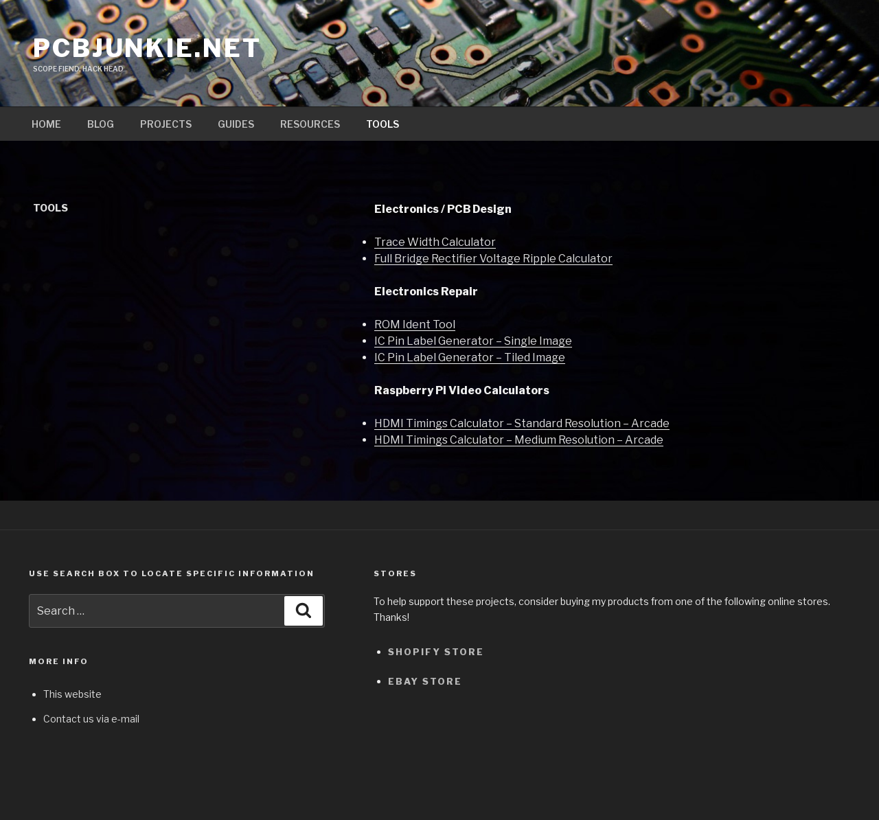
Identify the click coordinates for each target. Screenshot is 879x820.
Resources (310, 124)
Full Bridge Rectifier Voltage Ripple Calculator (493, 258)
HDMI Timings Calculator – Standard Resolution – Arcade (522, 423)
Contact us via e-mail (91, 719)
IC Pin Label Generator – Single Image (473, 341)
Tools (382, 124)
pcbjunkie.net (147, 48)
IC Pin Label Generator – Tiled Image (469, 357)
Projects (166, 124)
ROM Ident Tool (414, 324)
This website (72, 694)
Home (46, 124)
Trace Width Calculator (435, 242)
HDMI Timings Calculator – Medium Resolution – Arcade (518, 439)
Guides (236, 124)
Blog (100, 124)
